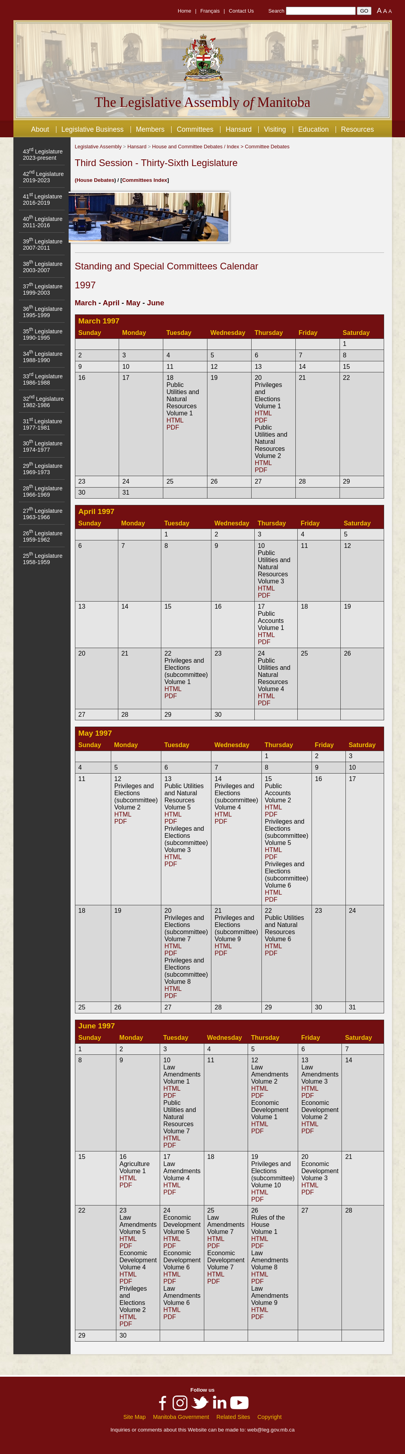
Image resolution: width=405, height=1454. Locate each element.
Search (277, 11)
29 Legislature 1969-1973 (42, 469)
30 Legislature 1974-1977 (42, 446)
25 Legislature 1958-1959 (42, 559)
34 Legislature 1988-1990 (42, 357)
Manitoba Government (181, 1417)
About (40, 129)
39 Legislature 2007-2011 (42, 244)
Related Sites (233, 1417)
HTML (175, 420)
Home (184, 11)
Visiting (275, 129)
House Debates (95, 180)
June (155, 303)
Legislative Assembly (98, 147)
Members (150, 129)
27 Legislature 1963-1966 (42, 514)
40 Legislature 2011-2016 (42, 222)
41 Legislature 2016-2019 (42, 199)
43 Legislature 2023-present (43, 154)
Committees (195, 129)
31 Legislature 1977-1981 (42, 424)
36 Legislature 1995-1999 (42, 312)
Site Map (134, 1417)
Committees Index (144, 180)
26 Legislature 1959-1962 (42, 536)
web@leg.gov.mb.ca (271, 1430)
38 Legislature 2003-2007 (42, 267)
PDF (172, 427)
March (86, 303)
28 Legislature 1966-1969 (42, 491)
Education (313, 129)
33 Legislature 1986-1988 (43, 379)
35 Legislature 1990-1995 (42, 334)
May (133, 303)
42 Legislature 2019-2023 (43, 177)
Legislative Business (92, 129)
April (111, 303)
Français (210, 11)
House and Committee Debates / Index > (198, 147)
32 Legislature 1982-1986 (43, 402)
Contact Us (241, 11)
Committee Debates (267, 147)
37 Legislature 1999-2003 (42, 289)
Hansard (239, 129)
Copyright (270, 1417)
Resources (357, 129)
